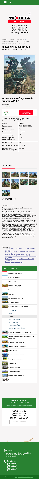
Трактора (11, 294)
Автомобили (12, 363)
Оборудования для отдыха (16, 375)
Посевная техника (13, 302)
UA (27, 13)
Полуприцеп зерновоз (14, 367)
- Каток (10, 313)
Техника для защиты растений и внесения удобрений (21, 337)
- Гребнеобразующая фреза (16, 328)
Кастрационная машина (15, 298)
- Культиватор (12, 310)
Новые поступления (14, 277)
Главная (4, 39)
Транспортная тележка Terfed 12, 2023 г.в (17, 254)
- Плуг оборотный (13, 322)
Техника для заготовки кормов (17, 346)
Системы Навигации (14, 290)
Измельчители (12, 350)
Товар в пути (12, 281)
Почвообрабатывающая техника (11, 41)
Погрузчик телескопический (16, 342)
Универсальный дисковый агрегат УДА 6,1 (14, 44)
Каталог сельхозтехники (17, 39)
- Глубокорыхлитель (14, 319)
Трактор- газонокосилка (15, 359)
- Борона (10, 316)
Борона (26, 41)
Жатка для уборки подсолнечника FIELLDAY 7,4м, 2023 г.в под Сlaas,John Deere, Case (20, 252)
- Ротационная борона (14, 325)
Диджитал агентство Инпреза (24, 477)
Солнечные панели (14, 371)
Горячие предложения (15, 273)
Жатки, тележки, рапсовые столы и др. (19, 332)
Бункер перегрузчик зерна (16, 355)
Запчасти (11, 380)
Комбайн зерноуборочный (16, 285)
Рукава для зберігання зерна (13, 262)
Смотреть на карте (11, 456)
